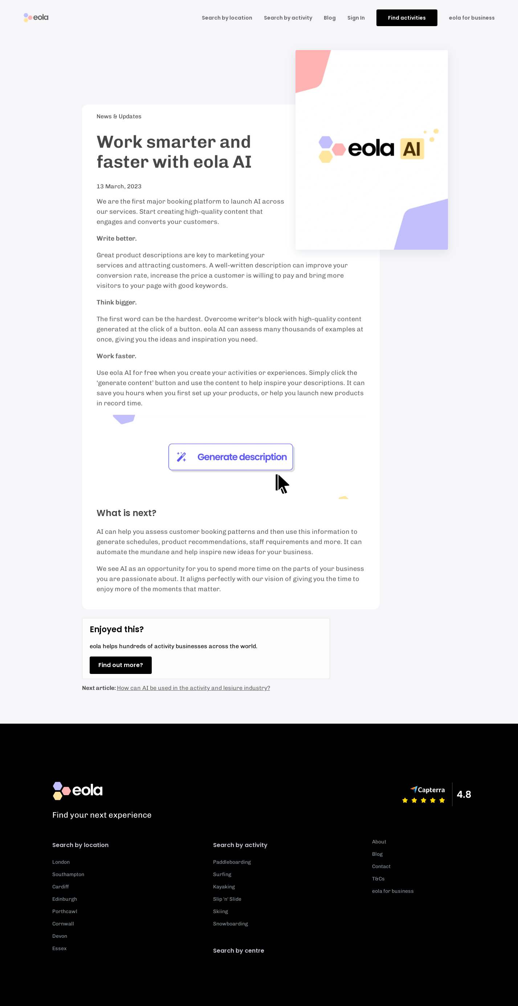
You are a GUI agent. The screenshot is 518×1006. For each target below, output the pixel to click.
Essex (59, 948)
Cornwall (63, 924)
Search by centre (238, 950)
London (61, 862)
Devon (59, 936)
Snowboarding (230, 924)
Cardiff (60, 887)
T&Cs (378, 879)
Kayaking (224, 887)
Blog (330, 17)
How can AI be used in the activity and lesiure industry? (193, 687)
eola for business (472, 17)
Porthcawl (64, 911)
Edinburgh (64, 899)
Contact (381, 866)
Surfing (222, 874)
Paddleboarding (232, 862)
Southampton (68, 874)
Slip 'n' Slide (227, 899)
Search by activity (288, 17)
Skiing (220, 911)
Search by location (227, 17)
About (379, 842)
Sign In (356, 17)
